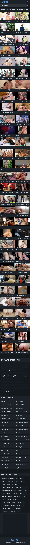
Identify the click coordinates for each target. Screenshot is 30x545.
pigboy (14, 499)
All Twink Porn (5, 443)
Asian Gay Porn (5, 415)
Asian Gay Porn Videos (7, 432)
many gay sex (20, 461)
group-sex (25, 367)
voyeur (3, 484)
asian (16, 487)
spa (24, 505)
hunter (25, 490)
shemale (26, 363)
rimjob (3, 376)
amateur (18, 508)
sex (20, 367)
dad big (9, 499)
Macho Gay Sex (5, 468)
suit (21, 493)
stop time (15, 493)
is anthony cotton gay (7, 487)
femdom (10, 496)
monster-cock (18, 379)
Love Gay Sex (19, 401)
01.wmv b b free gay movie (9, 490)
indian (3, 493)
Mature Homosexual (21, 454)
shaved (20, 388)
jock (21, 363)
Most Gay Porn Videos (22, 429)
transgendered (5, 505)
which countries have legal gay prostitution (13, 502)
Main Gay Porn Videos (22, 422)
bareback (10, 379)
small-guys (8, 363)
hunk (16, 367)
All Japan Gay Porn (6, 411)
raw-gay (14, 385)
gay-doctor (4, 370)
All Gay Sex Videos (6, 457)
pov (11, 373)
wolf (13, 508)
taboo (8, 385)
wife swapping (5, 511)
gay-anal (4, 367)
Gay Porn (18, 468)
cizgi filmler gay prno (7, 481)
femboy (20, 490)
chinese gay (17, 496)
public (3, 499)
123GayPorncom (20, 418)
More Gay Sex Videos (21, 436)
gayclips (15, 363)
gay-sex (14, 388)
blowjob (4, 379)
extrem (21, 487)
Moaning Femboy (21, 443)
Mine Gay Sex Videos (21, 447)
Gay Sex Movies (5, 450)
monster (4, 496)
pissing (3, 385)
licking (3, 388)
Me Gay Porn (19, 425)
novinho (11, 382)
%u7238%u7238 (15, 511)
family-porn (5, 373)
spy (16, 484)
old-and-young (19, 382)
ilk (17, 478)
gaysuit (21, 478)
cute (3, 363)
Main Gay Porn (20, 404)
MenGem (18, 450)
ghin (25, 493)
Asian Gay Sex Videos (7, 408)
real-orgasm (16, 373)
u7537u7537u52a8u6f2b (8, 478)
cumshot (24, 373)
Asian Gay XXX (5, 454)
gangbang (8, 391)
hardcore (10, 367)
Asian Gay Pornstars (6, 429)
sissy (3, 391)
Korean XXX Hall (5, 418)
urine (23, 496)
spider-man (10, 484)
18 (25, 385)
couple (8, 388)
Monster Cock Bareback (22, 439)
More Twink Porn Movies (20, 433)
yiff (8, 376)
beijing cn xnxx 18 (6, 404)
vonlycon (9, 493)
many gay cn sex (20, 464)
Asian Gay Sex (4, 422)
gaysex (20, 370)
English (28, 2)
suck (19, 376)
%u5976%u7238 (6, 508)
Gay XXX (3, 401)
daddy (24, 376)
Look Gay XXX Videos (21, 411)
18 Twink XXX (4, 436)
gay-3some (4, 382)
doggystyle (13, 376)
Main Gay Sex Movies (22, 457)
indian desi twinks (19, 481)
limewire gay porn (16, 505)
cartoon (26, 388)
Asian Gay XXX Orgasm (7, 439)
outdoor (20, 385)
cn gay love (19, 415)
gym (26, 487)
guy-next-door (13, 370)
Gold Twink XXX (5, 461)
